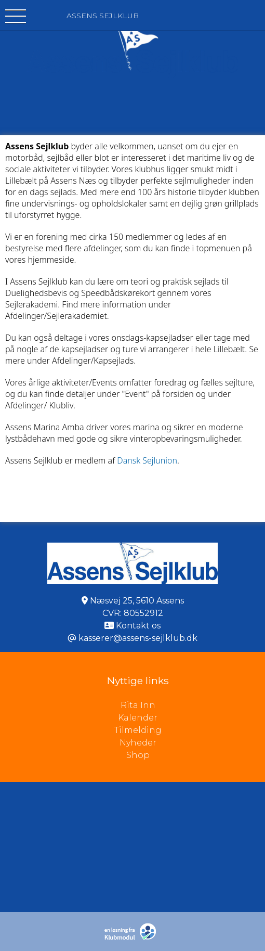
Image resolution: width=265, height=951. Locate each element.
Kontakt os (138, 626)
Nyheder (138, 743)
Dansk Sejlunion (147, 460)
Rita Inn (193, 705)
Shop (138, 755)
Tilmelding (138, 730)
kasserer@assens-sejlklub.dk (137, 638)
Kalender (137, 718)
